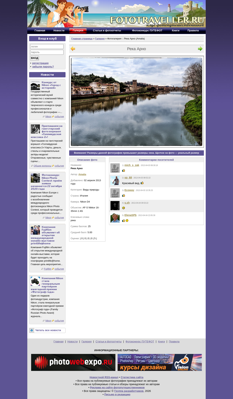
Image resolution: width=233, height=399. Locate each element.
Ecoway (129, 190)
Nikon (48, 116)
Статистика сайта (132, 377)
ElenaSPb (131, 215)
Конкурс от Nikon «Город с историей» (51, 85)
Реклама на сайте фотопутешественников (117, 387)
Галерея (99, 38)
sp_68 (128, 177)
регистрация (40, 63)
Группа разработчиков (129, 391)
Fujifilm (47, 268)
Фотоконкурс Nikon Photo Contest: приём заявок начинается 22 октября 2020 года (46, 181)
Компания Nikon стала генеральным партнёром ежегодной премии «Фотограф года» (47, 285)
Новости (72, 341)
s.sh (127, 202)
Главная (59, 341)
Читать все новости (48, 330)
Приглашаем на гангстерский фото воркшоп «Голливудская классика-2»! (46, 131)
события (59, 116)
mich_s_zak (132, 165)
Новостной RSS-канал (104, 377)
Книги (161, 341)
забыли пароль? (43, 66)
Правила (174, 341)
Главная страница (81, 38)
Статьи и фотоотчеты (109, 341)
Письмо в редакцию (117, 394)
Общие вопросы (42, 165)
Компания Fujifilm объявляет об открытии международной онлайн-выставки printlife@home (45, 235)
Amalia (82, 174)
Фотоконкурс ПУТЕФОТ (140, 341)
